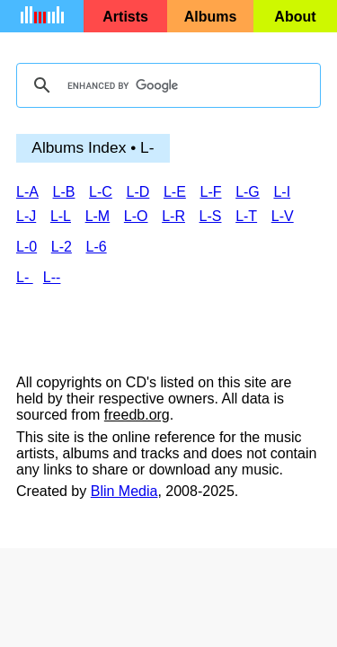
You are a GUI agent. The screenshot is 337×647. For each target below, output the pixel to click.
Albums (210, 16)
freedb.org (137, 414)
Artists (125, 16)
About (294, 16)
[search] (165, 85)
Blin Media (124, 491)
